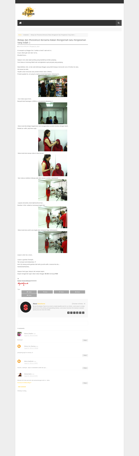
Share (41, 292)
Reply (83, 336)
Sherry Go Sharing (29, 343)
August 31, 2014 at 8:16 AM (30, 332)
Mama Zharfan (28, 330)
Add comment (22, 383)
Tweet (27, 292)
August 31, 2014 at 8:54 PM (31, 372)
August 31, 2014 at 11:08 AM (31, 344)
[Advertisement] (51, 441)
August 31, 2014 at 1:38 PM (31, 359)
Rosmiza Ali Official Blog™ (24, 379)
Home (20, 34)
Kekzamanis (28, 370)
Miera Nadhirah (29, 358)
